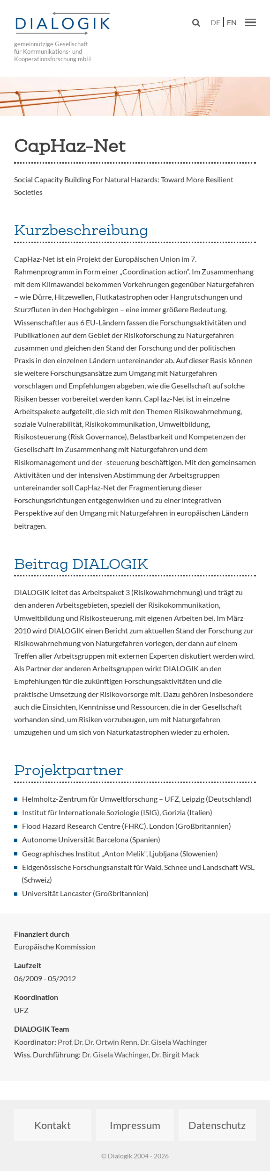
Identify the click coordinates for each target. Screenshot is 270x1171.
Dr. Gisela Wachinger (173, 1041)
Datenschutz (217, 1125)
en (232, 22)
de (215, 22)
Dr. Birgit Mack (175, 1054)
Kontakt (52, 1125)
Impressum (135, 1125)
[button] (250, 22)
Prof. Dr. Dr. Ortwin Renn (97, 1041)
